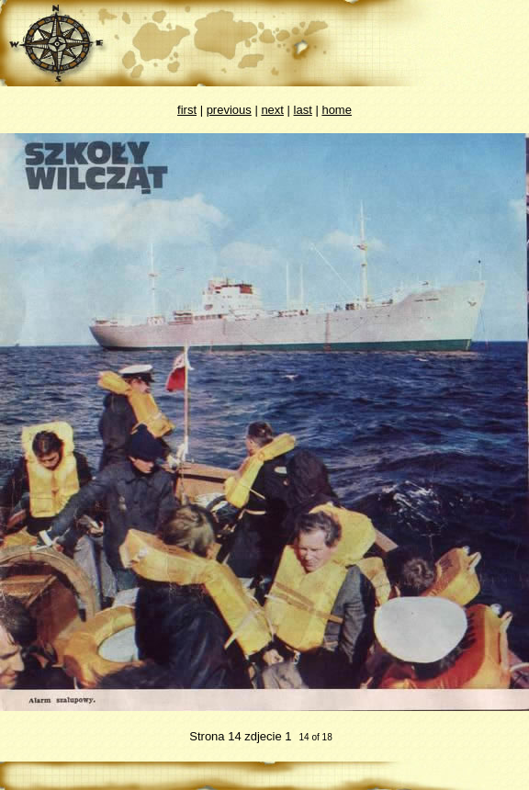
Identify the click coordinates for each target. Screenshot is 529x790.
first (187, 110)
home (336, 110)
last (303, 110)
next (272, 110)
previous (229, 110)
